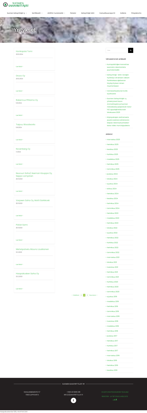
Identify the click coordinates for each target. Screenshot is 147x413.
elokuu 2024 (112, 188)
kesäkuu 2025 (112, 149)
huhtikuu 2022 (112, 242)
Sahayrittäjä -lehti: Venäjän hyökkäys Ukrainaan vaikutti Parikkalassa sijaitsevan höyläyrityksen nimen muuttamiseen (118, 80)
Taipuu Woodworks (25, 124)
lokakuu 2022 (112, 228)
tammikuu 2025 (113, 169)
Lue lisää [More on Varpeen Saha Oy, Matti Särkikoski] (19, 216)
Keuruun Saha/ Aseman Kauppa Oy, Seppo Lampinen (34, 174)
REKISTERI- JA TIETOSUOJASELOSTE (115, 396)
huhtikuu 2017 (112, 346)
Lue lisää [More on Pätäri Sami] (19, 240)
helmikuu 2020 (112, 287)
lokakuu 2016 (112, 360)
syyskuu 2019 (112, 296)
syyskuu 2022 (112, 233)
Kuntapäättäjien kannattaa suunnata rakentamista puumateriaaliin (118, 67)
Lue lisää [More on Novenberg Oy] (19, 164)
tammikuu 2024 (113, 208)
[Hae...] (117, 50)
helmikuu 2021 (112, 272)
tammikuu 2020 (113, 291)
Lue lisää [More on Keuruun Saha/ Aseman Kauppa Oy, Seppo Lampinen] (19, 191)
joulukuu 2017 (112, 336)
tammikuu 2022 (113, 252)
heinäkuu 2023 (112, 213)
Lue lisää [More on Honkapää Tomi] (19, 66)
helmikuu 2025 (112, 164)
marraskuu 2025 (113, 139)
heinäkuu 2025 (112, 144)
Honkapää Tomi (24, 51)
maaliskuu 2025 (113, 159)
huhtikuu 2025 (112, 154)
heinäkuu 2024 (113, 193)
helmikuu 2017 (112, 350)
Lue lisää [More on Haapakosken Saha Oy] (19, 289)
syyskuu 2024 (112, 184)
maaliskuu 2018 (113, 326)
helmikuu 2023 (112, 223)
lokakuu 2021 (112, 262)
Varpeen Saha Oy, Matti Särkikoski (33, 200)
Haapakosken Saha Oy (27, 273)
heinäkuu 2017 (112, 341)
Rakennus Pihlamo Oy (27, 100)
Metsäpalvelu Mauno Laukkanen (32, 249)
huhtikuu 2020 (112, 282)
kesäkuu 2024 (112, 198)
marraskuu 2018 (113, 316)
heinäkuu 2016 (112, 365)
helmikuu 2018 (112, 331)
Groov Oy (20, 75)
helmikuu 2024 (113, 203)
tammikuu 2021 (113, 277)
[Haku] (130, 50)
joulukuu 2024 (112, 174)
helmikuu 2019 (112, 306)
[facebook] (73, 400)
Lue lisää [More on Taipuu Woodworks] (19, 140)
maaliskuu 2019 (113, 301)
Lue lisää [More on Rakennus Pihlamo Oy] (19, 115)
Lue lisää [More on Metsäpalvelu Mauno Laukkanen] (19, 264)
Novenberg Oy (23, 148)
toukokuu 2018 (112, 321)
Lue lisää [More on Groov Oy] (19, 91)
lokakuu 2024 (112, 179)
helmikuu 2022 (112, 247)
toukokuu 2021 (112, 267)
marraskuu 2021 (113, 257)
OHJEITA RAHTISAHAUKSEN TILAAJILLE (115, 392)
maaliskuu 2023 (113, 218)
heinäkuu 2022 (112, 238)
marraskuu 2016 (113, 355)
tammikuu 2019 (113, 311)
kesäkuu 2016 (112, 370)
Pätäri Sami (22, 224)
